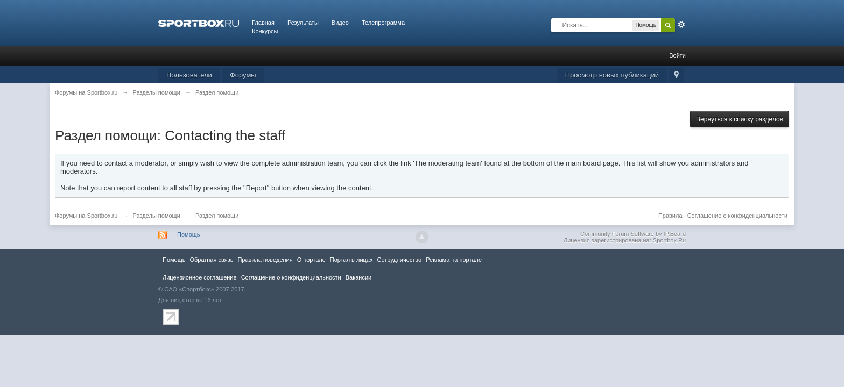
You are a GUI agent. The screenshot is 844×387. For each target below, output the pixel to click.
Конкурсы (265, 31)
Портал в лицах (351, 259)
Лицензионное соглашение (200, 277)
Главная (263, 22)
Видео (340, 22)
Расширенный (681, 24)
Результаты (303, 22)
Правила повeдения (264, 259)
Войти (677, 55)
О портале (311, 259)
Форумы (243, 75)
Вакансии (358, 277)
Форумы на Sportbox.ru (86, 215)
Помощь (188, 234)
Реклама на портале (454, 259)
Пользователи (189, 75)
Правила (670, 215)
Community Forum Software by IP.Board (633, 234)
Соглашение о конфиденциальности (737, 215)
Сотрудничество (399, 259)
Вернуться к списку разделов (739, 119)
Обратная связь (211, 259)
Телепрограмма (383, 22)
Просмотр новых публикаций (612, 75)
